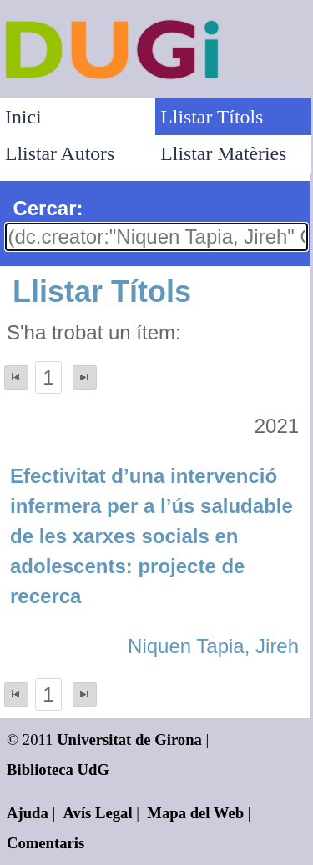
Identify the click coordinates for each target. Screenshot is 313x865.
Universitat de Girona (129, 739)
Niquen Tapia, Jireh (213, 646)
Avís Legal (98, 813)
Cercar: (48, 208)
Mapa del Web (195, 813)
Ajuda (27, 813)
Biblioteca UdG (58, 769)
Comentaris (45, 843)
